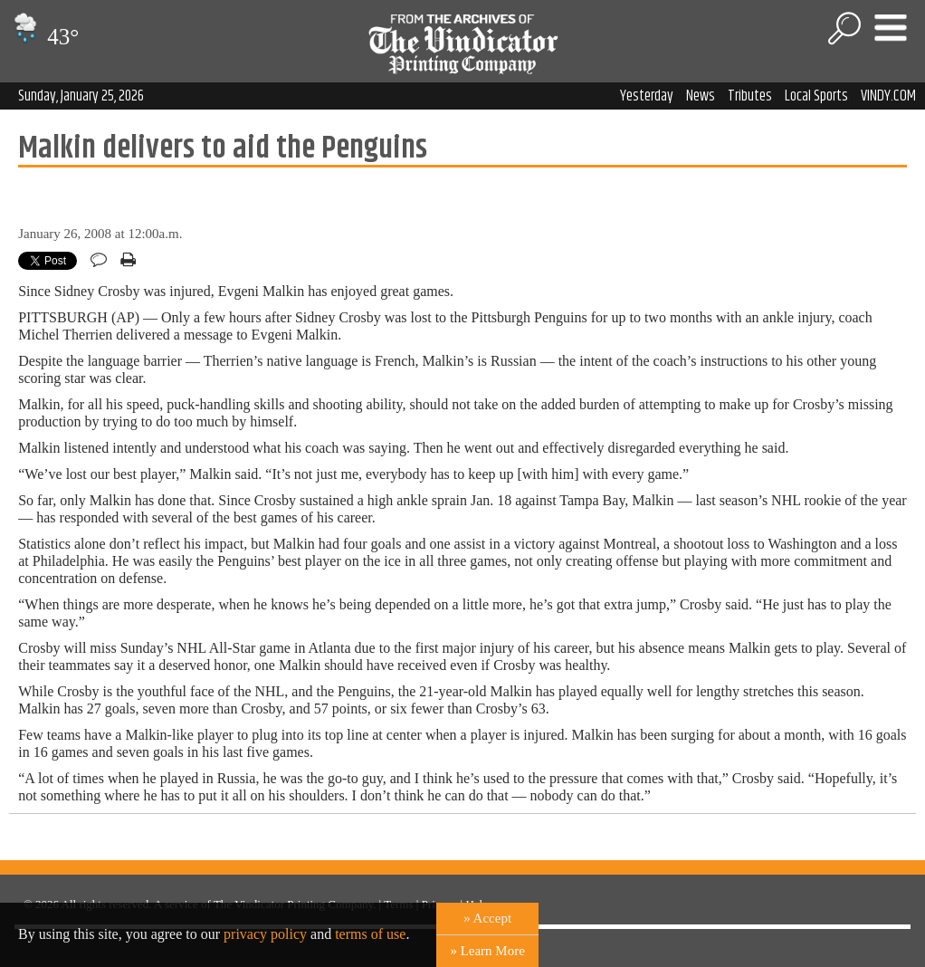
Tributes (750, 96)
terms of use (370, 934)
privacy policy (265, 934)
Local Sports (816, 96)
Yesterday (646, 96)
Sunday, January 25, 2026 (81, 96)
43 (44, 36)
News (700, 96)
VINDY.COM (888, 96)
